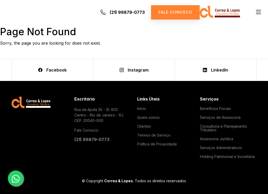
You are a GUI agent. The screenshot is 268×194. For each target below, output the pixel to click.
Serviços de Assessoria (220, 117)
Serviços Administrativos (221, 148)
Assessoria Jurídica (216, 139)
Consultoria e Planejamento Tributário (223, 128)
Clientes (144, 126)
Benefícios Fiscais (215, 108)
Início (141, 108)
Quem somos (148, 117)
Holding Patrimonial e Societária (227, 156)
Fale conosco (175, 12)
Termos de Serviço (153, 135)
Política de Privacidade (157, 144)
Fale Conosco (86, 130)
